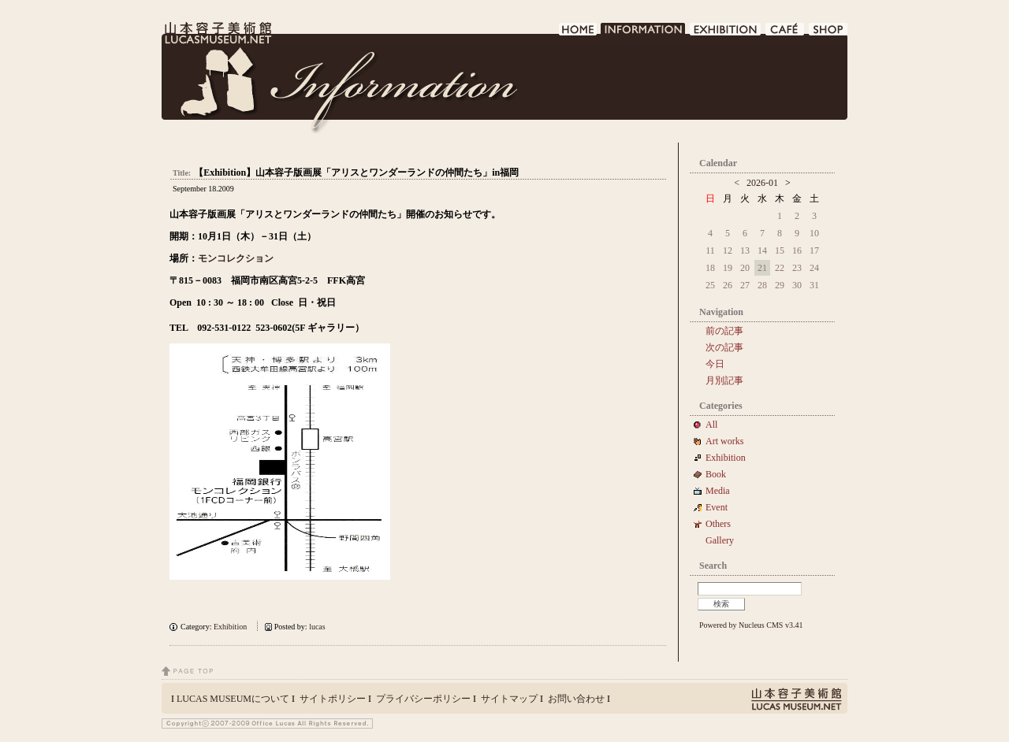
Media (722, 490)
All (711, 424)
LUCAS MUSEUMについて (233, 698)
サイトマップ (509, 698)
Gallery (720, 540)
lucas (317, 626)
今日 (715, 363)
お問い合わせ (576, 698)
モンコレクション (236, 258)
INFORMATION (644, 33)
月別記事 (724, 380)
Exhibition (230, 626)
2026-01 (762, 182)
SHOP (828, 33)
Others (718, 523)
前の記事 (724, 330)
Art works (724, 441)
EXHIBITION (726, 33)
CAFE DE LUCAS (785, 33)
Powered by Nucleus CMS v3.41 (750, 625)
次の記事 (724, 347)
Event (717, 507)
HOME (578, 33)
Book (720, 474)
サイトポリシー (333, 698)
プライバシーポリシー (423, 698)
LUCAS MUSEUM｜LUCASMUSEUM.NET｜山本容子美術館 (217, 33)
